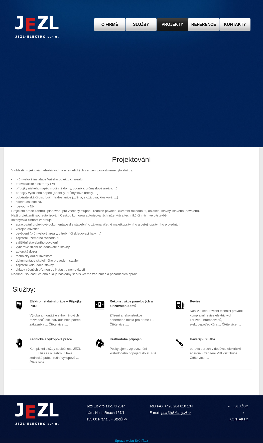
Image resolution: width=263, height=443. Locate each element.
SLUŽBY (141, 24)
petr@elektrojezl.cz (176, 413)
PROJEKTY (172, 24)
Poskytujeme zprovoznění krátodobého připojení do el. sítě (134, 346)
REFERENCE (203, 24)
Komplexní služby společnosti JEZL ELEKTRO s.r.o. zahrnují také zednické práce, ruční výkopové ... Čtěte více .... (56, 350)
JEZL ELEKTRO (37, 27)
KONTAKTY (235, 24)
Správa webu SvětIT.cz (131, 440)
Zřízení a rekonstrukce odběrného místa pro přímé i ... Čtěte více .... (134, 312)
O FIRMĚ (109, 24)
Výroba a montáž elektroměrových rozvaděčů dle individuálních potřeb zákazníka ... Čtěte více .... (57, 312)
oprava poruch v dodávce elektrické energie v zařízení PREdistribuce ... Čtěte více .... (216, 348)
